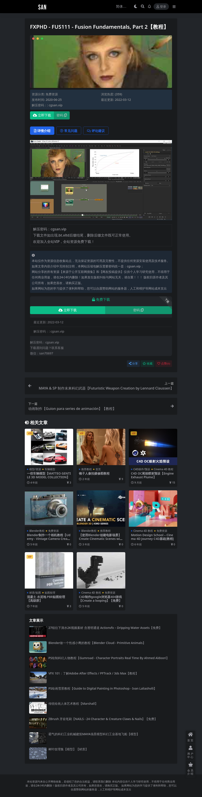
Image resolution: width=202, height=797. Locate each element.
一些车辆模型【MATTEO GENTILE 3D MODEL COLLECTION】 (49, 475)
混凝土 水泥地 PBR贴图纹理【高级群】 (46, 599)
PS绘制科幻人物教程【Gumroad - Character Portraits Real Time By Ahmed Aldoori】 (108, 658)
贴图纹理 (50, 592)
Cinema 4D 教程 (163, 469)
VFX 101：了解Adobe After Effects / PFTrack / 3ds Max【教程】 (93, 673)
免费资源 (52, 94)
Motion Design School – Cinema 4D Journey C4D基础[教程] (152, 537)
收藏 (147, 363)
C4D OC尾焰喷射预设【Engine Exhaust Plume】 (152, 475)
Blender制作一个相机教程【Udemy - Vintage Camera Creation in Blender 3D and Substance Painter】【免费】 (49, 540)
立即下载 (42, 115)
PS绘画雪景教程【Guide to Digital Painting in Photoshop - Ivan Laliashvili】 (102, 688)
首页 (98, 469)
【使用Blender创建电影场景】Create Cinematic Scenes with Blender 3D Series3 (100, 538)
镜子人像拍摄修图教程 (94, 473)
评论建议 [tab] (96, 130)
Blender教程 (36, 531)
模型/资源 (35, 469)
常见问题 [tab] (68, 130)
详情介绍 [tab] (42, 130)
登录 (161, 6)
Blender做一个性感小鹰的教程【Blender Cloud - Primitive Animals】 (97, 643)
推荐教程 (86, 469)
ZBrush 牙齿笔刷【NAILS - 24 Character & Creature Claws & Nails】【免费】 (102, 719)
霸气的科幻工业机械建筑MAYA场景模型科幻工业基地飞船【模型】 (94, 734)
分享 (133, 363)
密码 (62, 115)
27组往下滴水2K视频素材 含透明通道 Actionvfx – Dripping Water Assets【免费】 (105, 628)
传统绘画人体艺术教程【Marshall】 (73, 703)
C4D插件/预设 (141, 469)
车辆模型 (50, 469)
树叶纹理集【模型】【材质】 (68, 749)
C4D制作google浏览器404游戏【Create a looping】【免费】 (100, 599)
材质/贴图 (35, 592)
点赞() (163, 363)
